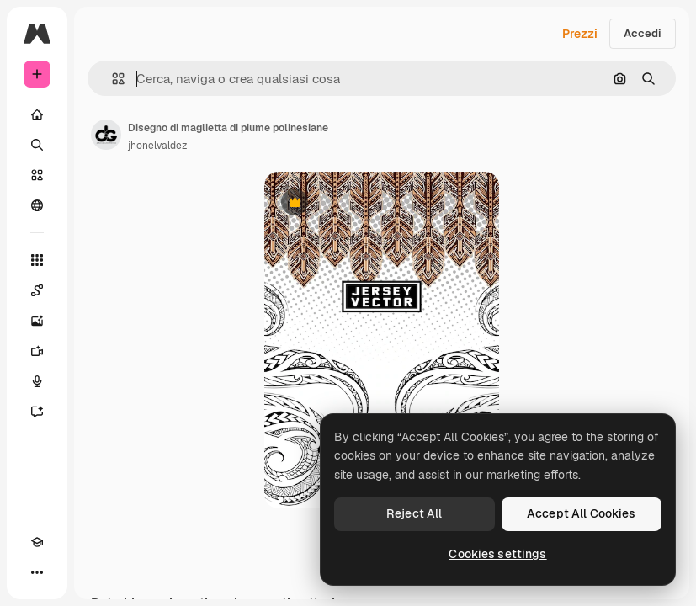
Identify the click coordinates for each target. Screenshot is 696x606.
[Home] (37, 114)
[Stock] (37, 175)
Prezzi (580, 33)
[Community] (37, 205)
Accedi (642, 33)
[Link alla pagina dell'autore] (106, 135)
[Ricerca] (37, 144)
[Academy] (37, 542)
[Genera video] (37, 351)
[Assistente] (37, 411)
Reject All (414, 513)
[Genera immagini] (37, 320)
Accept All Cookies (581, 513)
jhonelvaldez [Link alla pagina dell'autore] (157, 145)
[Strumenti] (37, 260)
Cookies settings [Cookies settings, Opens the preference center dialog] (497, 553)
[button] (111, 78)
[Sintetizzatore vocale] (37, 381)
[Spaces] (37, 290)
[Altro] (37, 572)
